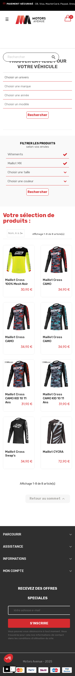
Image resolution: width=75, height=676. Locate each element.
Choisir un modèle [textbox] (17, 104)
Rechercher (37, 115)
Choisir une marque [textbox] (18, 86)
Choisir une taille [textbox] (19, 172)
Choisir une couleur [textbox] (20, 181)
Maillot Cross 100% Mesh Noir (16, 282)
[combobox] (37, 78)
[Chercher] (31, 57)
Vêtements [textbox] (15, 154)
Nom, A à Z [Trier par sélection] (16, 233)
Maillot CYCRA (53, 452)
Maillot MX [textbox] (15, 163)
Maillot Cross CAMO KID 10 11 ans (15, 398)
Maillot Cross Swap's (15, 454)
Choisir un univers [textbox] (17, 77)
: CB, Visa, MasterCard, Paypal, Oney (41, 3)
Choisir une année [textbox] (17, 95)
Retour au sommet (48, 498)
